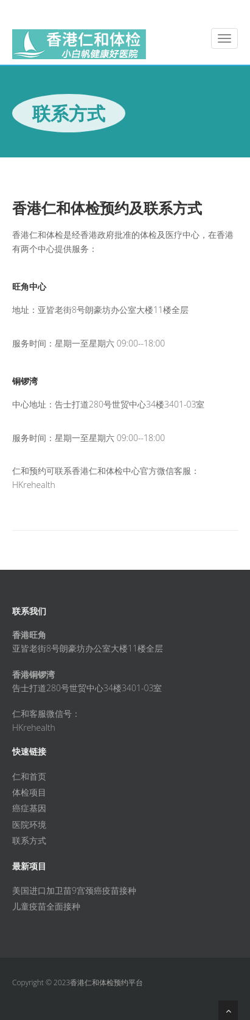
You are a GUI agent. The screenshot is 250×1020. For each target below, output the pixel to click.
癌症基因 (29, 808)
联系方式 (29, 840)
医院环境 (29, 824)
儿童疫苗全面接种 (46, 906)
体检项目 (29, 792)
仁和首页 (29, 776)
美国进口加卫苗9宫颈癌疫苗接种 (74, 890)
